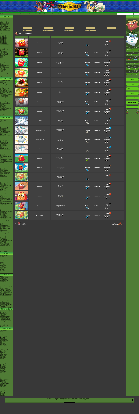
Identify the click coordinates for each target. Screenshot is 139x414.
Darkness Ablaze (60, 129)
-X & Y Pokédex (3, 25)
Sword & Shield (3, 134)
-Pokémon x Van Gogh (4, 65)
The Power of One (3, 279)
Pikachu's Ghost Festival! (5, 317)
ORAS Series (2, 272)
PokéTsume (2, 115)
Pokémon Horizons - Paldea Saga (6, 94)
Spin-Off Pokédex (3, 47)
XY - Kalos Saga (3, 89)
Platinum (1, 191)
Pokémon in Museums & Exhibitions (4, 64)
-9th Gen (1, 56)
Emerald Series (3, 265)
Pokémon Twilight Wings (4, 100)
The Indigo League (3, 83)
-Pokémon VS (2, 391)
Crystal (1, 224)
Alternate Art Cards (3, 334)
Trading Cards (7, 328)
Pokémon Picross (3, 168)
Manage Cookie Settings (83, 398)
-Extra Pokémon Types (4, 332)
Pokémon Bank (3, 160)
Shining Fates (60, 139)
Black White (60, 42)
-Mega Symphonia (3, 376)
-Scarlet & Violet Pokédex (5, 32)
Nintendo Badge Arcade (4, 173)
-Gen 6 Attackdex (3, 40)
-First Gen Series (3, 363)
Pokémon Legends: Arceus (5, 136)
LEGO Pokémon (3, 68)
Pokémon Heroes (3, 283)
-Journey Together (3, 345)
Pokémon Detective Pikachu (5, 307)
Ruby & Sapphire (3, 207)
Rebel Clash (60, 120)
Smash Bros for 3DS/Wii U (5, 172)
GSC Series (2, 262)
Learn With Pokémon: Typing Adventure (5, 186)
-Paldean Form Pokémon (4, 76)
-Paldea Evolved (3, 355)
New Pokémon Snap (4, 143)
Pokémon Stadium (3, 235)
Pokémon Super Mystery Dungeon (6, 167)
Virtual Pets (2, 246)
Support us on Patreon (69, 402)
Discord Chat (2, 72)
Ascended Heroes (60, 214)
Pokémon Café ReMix (4, 127)
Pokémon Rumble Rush (4, 152)
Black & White (2, 175)
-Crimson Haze (3, 388)
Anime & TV (6, 78)
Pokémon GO (2, 126)
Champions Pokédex (49, 13)
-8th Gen (1, 57)
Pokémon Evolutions (4, 101)
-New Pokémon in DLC (4, 75)
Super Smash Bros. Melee (5, 228)
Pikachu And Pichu (3, 312)
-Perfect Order (2, 338)
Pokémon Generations (4, 99)
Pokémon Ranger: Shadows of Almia (5, 202)
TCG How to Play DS (4, 187)
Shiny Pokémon (3, 98)
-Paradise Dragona (3, 384)
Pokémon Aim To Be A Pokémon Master (6, 93)
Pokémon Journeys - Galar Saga (6, 91)
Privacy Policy (74, 398)
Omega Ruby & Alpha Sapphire (6, 159)
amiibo (1, 247)
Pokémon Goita (3, 249)
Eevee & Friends (3, 323)
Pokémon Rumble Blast (4, 182)
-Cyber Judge (2, 389)
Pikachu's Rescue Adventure (5, 311)
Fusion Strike (60, 148)
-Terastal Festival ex (4, 382)
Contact (17, 13)
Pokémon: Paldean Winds (5, 103)
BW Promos (60, 91)
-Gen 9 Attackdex (3, 43)
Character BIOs (3, 257)
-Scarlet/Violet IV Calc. (4, 53)
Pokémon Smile (3, 141)
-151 (1, 353)
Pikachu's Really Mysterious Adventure (5, 322)
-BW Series (2, 360)
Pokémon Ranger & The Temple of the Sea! (6, 287)
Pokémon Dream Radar (4, 177)
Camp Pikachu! (3, 314)
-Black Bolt (2, 342)
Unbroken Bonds (60, 110)
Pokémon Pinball (3, 234)
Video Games (6, 117)
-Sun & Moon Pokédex (4, 26)
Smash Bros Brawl (3, 206)
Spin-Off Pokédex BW (4, 49)
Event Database (3, 74)
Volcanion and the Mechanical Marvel (5, 301)
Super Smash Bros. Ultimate (5, 156)
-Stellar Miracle (3, 385)
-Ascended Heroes (3, 339)
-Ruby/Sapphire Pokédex (4, 22)
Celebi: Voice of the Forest (5, 282)
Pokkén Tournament (4, 170)
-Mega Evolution (3, 341)
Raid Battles (2, 335)
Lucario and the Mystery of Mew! (6, 285)
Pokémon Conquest (3, 180)
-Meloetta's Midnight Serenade (5, 295)
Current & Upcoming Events (5, 73)
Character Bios (3, 82)
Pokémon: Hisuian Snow (4, 102)
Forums (12, 13)
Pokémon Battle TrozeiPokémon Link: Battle (6, 162)
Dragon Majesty (60, 101)
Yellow (1, 231)
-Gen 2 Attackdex (3, 36)
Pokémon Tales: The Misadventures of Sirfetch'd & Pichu (5, 113)
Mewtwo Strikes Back (4, 278)
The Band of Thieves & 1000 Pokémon (5, 165)
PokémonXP (2, 61)
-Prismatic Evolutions (4, 346)
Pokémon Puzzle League (4, 232)
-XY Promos (2, 369)
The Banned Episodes (4, 97)
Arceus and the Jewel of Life (5, 290)
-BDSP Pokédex (3, 29)
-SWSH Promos (3, 367)
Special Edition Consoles (4, 243)
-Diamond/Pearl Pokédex (4, 23)
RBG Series (2, 260)
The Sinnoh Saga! (3, 87)
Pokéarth (57, 13)
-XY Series (2, 359)
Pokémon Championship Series (6, 240)
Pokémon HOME (3, 137)
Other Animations (3, 109)
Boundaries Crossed (60, 81)
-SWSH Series (3, 357)
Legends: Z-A (2, 123)
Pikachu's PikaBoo (3, 313)
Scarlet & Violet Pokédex (37, 13)
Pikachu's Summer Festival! (5, 316)
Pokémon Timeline (3, 59)
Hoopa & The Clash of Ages (5, 299)
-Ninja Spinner (2, 372)
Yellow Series (2, 261)
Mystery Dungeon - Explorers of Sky (6, 200)
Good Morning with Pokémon (5, 108)
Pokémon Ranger (3, 216)
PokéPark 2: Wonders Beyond (5, 181)
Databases (6, 16)
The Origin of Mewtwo (4, 277)
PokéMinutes (2, 106)
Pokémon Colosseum (4, 210)
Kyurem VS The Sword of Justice (6, 294)
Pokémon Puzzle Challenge (5, 226)
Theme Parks (2, 70)
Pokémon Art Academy (4, 163)
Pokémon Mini (2, 227)
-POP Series (2, 370)
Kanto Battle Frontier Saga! (5, 86)
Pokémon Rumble (3, 193)
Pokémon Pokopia (3, 124)
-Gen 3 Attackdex (3, 37)
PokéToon (2, 104)
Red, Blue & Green (3, 230)
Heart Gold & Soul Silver (4, 192)
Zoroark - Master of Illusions (5, 291)
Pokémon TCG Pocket (4, 132)
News (1, 18)
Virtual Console (3, 242)
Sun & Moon (2, 147)
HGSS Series (2, 268)
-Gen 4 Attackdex (3, 38)
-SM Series (2, 358)
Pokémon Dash (3, 212)
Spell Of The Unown (4, 280)
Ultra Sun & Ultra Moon (4, 148)
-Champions (2, 55)
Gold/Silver (2, 223)
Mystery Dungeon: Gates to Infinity (6, 179)
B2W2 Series (2, 270)
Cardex (1, 50)
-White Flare (2, 343)
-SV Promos (2, 366)
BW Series (2, 269)
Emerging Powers (60, 62)
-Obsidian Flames (3, 354)
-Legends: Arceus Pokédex (5, 30)
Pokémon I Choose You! (4, 302)
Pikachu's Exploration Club (5, 319)
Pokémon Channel (3, 213)
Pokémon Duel (3, 171)
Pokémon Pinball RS (4, 215)
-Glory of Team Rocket (4, 379)
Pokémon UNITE (3, 129)
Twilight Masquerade (60, 167)
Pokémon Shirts (3, 69)
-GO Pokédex (2, 31)
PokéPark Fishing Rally (4, 220)
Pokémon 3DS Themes (4, 244)
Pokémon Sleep (3, 130)
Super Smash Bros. (3, 237)
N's (39, 177)
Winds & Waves (3, 120)
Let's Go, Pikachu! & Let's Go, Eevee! (5, 150)
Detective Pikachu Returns (5, 131)
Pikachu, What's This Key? (5, 324)
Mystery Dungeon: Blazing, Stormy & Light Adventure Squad (6, 195)
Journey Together (60, 176)
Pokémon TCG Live (3, 145)
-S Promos (2, 394)
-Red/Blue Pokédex (3, 20)
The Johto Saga (3, 85)
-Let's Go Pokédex (3, 27)
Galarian (39, 120)
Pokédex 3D (2, 183)
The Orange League (4, 84)
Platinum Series (3, 267)
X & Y (1, 158)
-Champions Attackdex (4, 44)
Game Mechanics (3, 52)
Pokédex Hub (28, 13)
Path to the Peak (3, 105)
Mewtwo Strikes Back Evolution (6, 304)
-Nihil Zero (2, 373)
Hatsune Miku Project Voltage (5, 62)
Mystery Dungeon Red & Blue (5, 217)
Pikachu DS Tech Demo (4, 219)
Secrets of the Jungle (4, 305)
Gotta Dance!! (2, 315)
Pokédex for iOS (3, 188)
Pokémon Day (2, 66)
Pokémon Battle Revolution (5, 198)
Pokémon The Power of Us (5, 303)
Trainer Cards (2, 333)
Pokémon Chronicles (4, 95)
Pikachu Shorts (6, 309)
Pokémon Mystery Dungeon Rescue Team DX (5, 140)
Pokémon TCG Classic (4, 336)
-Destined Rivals (3, 344)
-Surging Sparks (3, 347)
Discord (22, 13)
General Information (4, 255)
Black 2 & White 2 (3, 176)
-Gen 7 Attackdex (3, 41)
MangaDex (2, 256)
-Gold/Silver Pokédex (4, 21)
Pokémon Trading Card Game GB (6, 236)
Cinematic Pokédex (3, 51)
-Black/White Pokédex (4, 24)
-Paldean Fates (3, 351)
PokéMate (2, 221)
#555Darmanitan (115, 224)
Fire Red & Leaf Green (4, 208)
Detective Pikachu (3, 154)
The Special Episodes (4, 96)
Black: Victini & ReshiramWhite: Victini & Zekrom (6, 293)
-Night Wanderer (3, 386)
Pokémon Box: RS (3, 214)
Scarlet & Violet (3, 122)
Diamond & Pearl (3, 190)
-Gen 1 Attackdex (3, 35)
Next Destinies (60, 72)
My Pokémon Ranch (4, 205)
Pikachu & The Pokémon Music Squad (6, 326)
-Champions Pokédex (4, 33)
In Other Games (3, 241)
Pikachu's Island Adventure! (5, 318)
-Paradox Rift (2, 352)
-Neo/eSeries (2, 362)
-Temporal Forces (3, 350)
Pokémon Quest (3, 155)
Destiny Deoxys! (3, 284)
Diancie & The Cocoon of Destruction (4, 298)
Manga (6, 253)
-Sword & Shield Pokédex (5, 28)
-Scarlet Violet (2, 356)
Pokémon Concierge (4, 111)
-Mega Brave (2, 375)
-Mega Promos (3, 365)
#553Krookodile (23, 224)
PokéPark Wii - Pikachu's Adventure (4, 197)
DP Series (2, 266)
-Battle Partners (3, 381)
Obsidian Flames (60, 157)
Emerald (1, 209)
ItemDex (1, 45)
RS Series (2, 263)
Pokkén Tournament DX (4, 153)
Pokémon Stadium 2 (4, 225)
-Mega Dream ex (3, 374)
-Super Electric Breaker (4, 383)
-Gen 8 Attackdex (3, 42)
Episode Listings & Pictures (5, 80)
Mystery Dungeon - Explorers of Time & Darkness (6, 204)
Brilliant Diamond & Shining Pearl (6, 135)
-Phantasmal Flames (4, 340)
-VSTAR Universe (3, 390)
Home (8, 13)
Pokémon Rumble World (4, 166)
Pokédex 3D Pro (3, 184)
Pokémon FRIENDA (4, 251)
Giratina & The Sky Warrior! (5, 289)
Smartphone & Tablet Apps (5, 245)
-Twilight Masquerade (4, 349)
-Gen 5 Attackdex (3, 39)
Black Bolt (60, 185)
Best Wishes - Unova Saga (5, 88)
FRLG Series (2, 264)
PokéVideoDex (3, 107)
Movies (6, 275)
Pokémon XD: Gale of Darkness (6, 211)
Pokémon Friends (3, 125)
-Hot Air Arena (2, 380)
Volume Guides (3, 259)
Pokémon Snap (3, 233)
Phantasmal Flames (60, 205)
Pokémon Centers (3, 60)
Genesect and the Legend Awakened (5, 297)
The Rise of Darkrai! (4, 288)
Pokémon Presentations (4, 67)
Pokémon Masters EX (4, 128)
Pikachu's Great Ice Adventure (5, 320)
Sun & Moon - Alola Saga (5, 90)
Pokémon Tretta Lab (4, 178)
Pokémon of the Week (4, 54)
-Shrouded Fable (3, 348)
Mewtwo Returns (3, 281)
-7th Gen (1, 58)
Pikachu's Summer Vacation (5, 310)
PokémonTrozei (3, 218)
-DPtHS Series (3, 361)
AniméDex (2, 81)
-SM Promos (2, 368)
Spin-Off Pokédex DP (4, 48)
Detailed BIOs (2, 258)
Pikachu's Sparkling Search (5, 321)
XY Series (2, 271)
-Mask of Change (3, 387)
